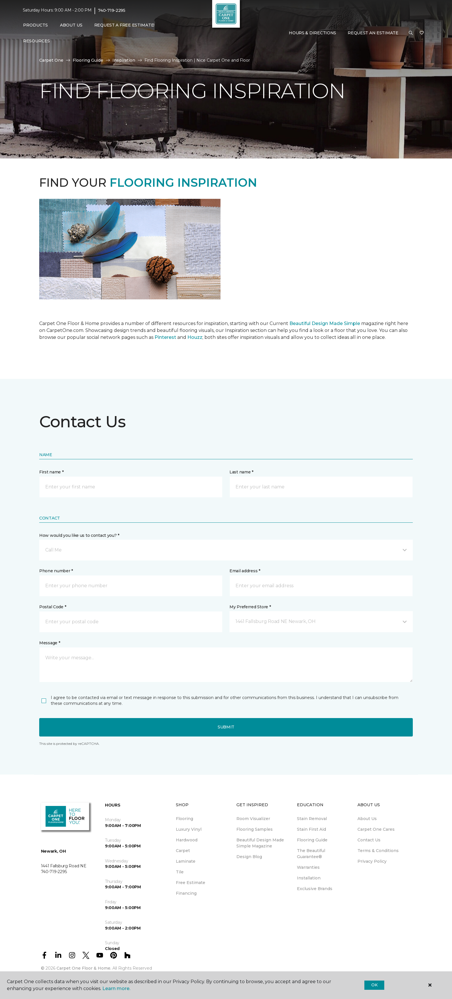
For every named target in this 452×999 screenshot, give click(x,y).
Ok (374, 984)
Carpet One (51, 60)
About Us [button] (71, 25)
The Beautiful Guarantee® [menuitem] (311, 853)
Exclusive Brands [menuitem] (314, 888)
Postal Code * (52, 607)
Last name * (241, 472)
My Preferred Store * (250, 607)
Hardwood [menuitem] (186, 840)
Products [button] (35, 25)
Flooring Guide (88, 60)
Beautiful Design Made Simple (324, 323)
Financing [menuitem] (186, 893)
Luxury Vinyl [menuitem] (188, 829)
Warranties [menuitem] (308, 867)
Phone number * (56, 571)
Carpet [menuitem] (183, 850)
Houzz (194, 337)
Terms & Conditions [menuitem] (378, 850)
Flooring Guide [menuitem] (312, 840)
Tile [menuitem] (180, 872)
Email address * (244, 571)
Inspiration (123, 60)
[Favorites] (421, 33)
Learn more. (116, 988)
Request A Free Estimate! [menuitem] (124, 25)
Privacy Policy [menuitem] (372, 861)
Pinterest (165, 337)
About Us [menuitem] (367, 818)
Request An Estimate (373, 32)
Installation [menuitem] (309, 878)
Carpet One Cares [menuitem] (376, 829)
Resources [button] (36, 41)
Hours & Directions (312, 32)
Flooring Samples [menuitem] (254, 829)
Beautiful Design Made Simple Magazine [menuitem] (260, 843)
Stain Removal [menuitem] (312, 818)
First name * (51, 472)
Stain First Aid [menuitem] (311, 829)
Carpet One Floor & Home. (83, 968)
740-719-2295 (111, 10)
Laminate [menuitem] (185, 861)
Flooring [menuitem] (184, 818)
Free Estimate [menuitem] (190, 882)
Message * (49, 643)
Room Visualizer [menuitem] (253, 818)
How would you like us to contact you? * (79, 535)
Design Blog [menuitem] (249, 856)
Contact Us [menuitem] (369, 840)
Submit (226, 727)
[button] (410, 33)
